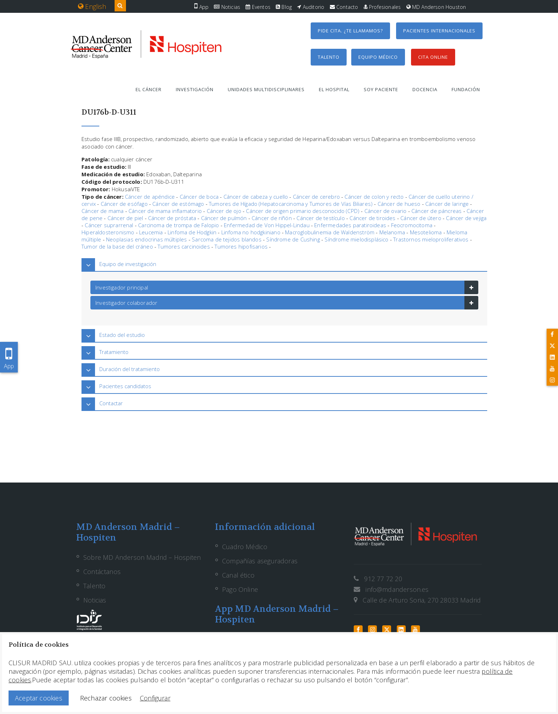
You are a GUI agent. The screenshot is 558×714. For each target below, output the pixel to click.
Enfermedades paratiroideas (350, 225)
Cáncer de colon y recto (374, 196)
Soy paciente (381, 89)
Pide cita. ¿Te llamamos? (350, 30)
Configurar (155, 698)
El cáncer (149, 89)
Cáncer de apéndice (150, 196)
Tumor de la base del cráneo (117, 246)
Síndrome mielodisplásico (356, 239)
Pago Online (240, 589)
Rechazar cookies (106, 698)
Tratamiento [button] (113, 351)
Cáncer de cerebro (316, 196)
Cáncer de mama (102, 210)
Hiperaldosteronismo (107, 232)
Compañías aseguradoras (260, 561)
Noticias (227, 7)
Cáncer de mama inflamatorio (165, 210)
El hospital (334, 89)
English (92, 6)
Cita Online (433, 57)
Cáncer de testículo (320, 218)
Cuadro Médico (244, 546)
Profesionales (382, 7)
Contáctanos (102, 571)
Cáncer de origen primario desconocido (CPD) (302, 210)
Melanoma (392, 232)
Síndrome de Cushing (293, 239)
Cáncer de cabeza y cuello (255, 196)
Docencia (424, 89)
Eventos (258, 7)
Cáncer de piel (125, 218)
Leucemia (151, 232)
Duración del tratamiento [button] (129, 368)
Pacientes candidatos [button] (125, 386)
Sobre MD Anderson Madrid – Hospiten (142, 557)
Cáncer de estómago (178, 203)
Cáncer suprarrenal (109, 225)
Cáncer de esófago (124, 203)
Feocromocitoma (412, 225)
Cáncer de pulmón (224, 218)
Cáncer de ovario (385, 210)
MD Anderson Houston (436, 7)
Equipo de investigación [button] (127, 263)
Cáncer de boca (199, 196)
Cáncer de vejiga (466, 218)
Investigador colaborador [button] (126, 302)
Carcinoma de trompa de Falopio (178, 225)
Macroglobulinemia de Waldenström (329, 232)
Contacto (344, 7)
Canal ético (238, 575)
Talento (328, 57)
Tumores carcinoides (184, 246)
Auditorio (310, 7)
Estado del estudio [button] (122, 334)
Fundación (466, 89)
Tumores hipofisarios (241, 246)
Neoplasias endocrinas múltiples (146, 239)
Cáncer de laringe (447, 203)
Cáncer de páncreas (436, 210)
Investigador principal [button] (121, 287)
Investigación (195, 89)
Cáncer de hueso (399, 203)
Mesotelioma (426, 232)
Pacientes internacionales (439, 30)
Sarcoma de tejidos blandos (227, 239)
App (201, 7)
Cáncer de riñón (272, 218)
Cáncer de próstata (172, 218)
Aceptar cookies (38, 698)
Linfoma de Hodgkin (192, 232)
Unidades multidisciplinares (266, 89)
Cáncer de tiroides (372, 218)
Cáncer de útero (420, 218)
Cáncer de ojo (224, 210)
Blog (284, 7)
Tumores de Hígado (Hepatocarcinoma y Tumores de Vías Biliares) (291, 203)
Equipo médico (378, 57)
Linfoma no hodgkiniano (250, 232)
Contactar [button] (111, 403)
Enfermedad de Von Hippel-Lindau (267, 225)
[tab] (284, 264)
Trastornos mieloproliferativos (430, 239)
